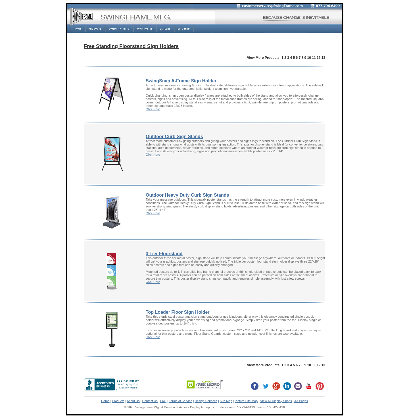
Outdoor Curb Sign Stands (174, 136)
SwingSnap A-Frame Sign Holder (181, 80)
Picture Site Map (246, 401)
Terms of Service (180, 401)
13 (323, 58)
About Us (133, 401)
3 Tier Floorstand (164, 253)
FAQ (163, 401)
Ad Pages (301, 401)
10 (309, 58)
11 (314, 58)
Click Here (153, 109)
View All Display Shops (276, 401)
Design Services (206, 401)
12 (318, 58)
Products (118, 401)
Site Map (226, 401)
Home (105, 401)
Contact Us (149, 401)
